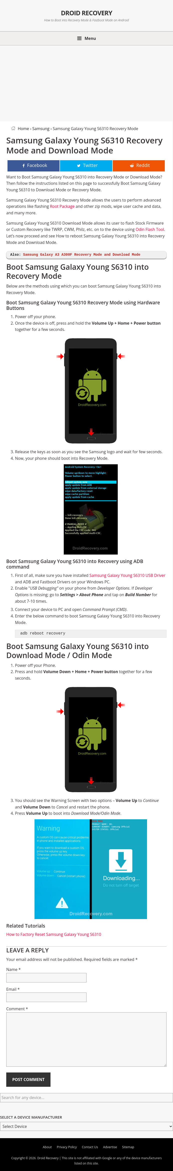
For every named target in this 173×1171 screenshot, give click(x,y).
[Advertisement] (86, 82)
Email (13, 989)
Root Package (62, 206)
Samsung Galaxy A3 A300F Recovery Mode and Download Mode (81, 254)
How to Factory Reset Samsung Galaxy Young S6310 (53, 934)
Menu (90, 38)
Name (13, 969)
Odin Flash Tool (150, 229)
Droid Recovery (86, 12)
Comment (17, 1009)
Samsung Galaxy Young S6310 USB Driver (128, 575)
